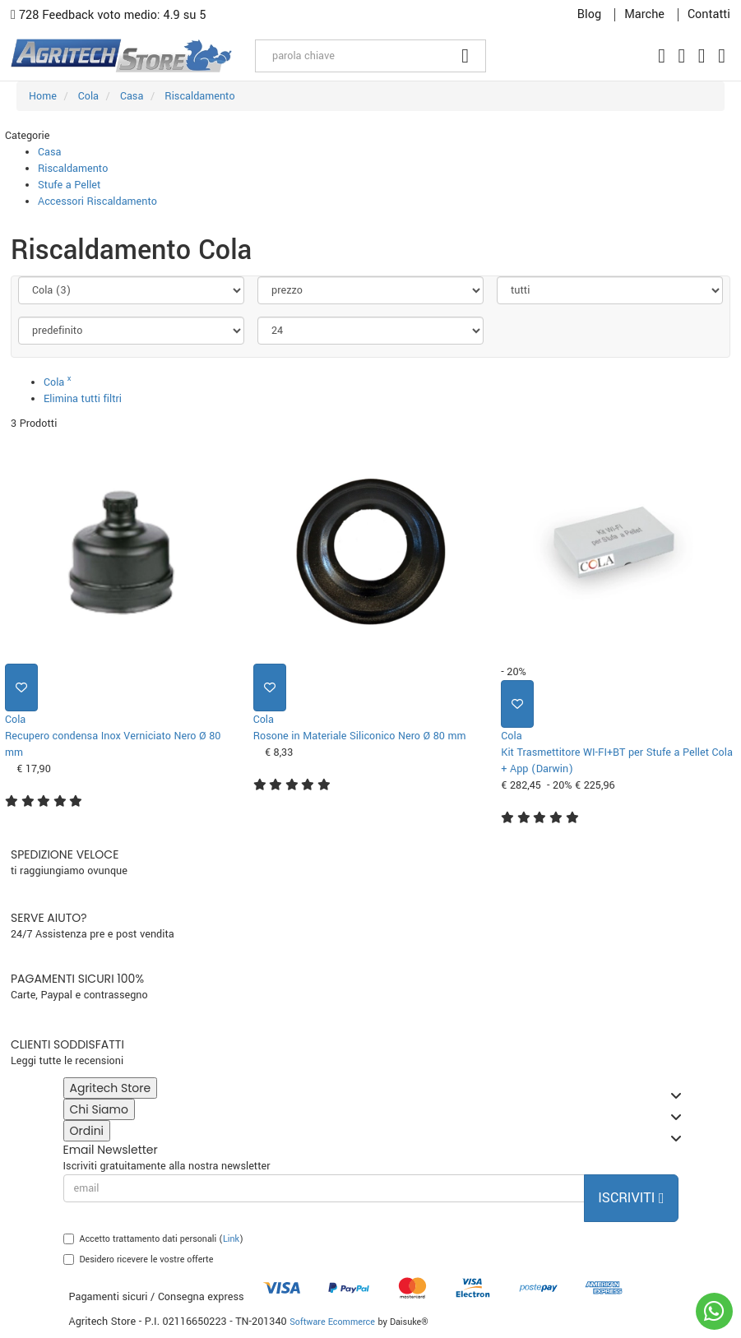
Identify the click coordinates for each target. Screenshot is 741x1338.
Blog (589, 14)
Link (231, 1239)
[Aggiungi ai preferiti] (21, 687)
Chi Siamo (102, 1110)
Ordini (90, 1132)
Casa (49, 152)
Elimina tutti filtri (83, 398)
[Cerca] (465, 55)
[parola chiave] (350, 55)
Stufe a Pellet (69, 185)
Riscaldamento (73, 168)
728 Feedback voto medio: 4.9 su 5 (108, 15)
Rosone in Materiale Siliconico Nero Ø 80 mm (359, 736)
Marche (644, 14)
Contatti (709, 14)
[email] (324, 1188)
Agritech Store (114, 1089)
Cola (58, 382)
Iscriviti (631, 1197)
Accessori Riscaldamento (97, 201)
